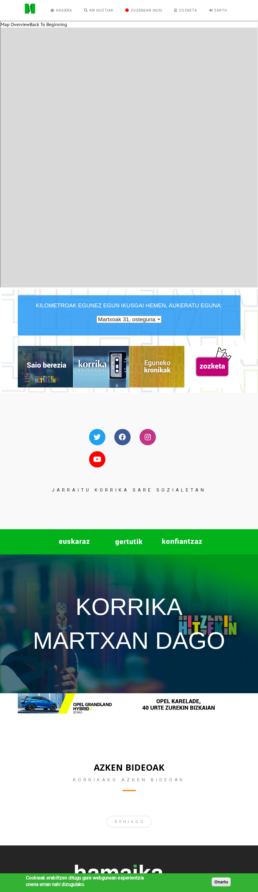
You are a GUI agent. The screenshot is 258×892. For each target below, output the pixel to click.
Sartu (218, 10)
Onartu (221, 882)
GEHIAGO (130, 821)
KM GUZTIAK (98, 10)
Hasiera (61, 10)
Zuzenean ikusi (143, 10)
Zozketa (185, 10)
